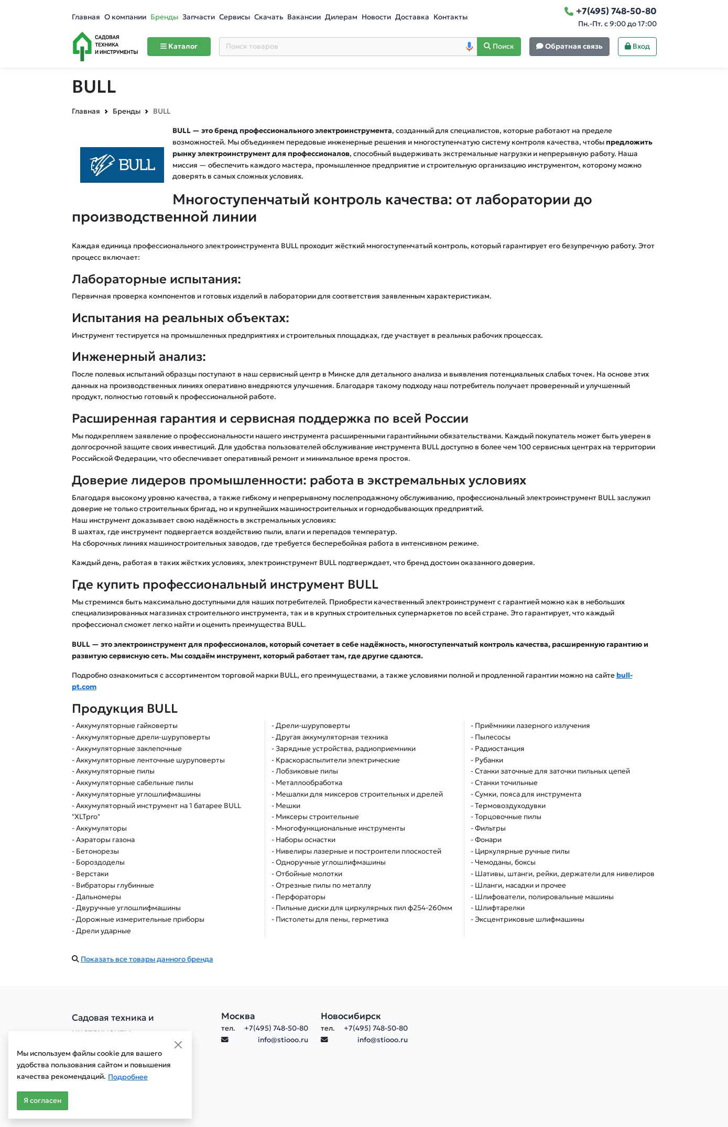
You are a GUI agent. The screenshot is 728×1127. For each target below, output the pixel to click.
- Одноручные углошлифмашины (328, 862)
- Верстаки (90, 873)
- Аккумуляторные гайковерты (125, 725)
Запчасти (198, 17)
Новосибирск (351, 1016)
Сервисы (234, 17)
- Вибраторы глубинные (113, 885)
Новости (376, 17)
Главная (86, 17)
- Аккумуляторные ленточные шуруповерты (148, 760)
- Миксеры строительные (315, 816)
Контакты (450, 17)
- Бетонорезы (95, 851)
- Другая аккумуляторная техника (329, 737)
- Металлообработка (306, 782)
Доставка (412, 17)
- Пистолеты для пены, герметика (329, 919)
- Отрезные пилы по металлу (321, 885)
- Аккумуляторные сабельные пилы (132, 782)
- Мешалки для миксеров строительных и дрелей (357, 794)
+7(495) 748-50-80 (276, 1028)
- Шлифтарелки (498, 907)
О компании (125, 17)
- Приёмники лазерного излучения (530, 725)
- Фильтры (488, 828)
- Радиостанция (498, 748)
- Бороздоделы (98, 862)
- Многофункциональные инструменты (338, 828)
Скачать (268, 17)
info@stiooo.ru (283, 1039)
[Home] (105, 46)
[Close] (178, 1045)
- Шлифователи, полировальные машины (542, 896)
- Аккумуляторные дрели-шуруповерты (141, 737)
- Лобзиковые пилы (304, 771)
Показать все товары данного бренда (147, 959)
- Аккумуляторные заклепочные (127, 748)
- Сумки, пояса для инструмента (526, 794)
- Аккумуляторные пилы (113, 771)
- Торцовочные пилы (506, 816)
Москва (238, 1016)
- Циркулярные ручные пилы (520, 851)
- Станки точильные (504, 782)
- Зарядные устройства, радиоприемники (343, 748)
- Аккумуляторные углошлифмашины (136, 794)
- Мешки (285, 805)
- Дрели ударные (101, 930)
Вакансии (304, 17)
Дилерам (341, 17)
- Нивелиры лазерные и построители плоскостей (356, 851)
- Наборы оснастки (303, 839)
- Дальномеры (96, 896)
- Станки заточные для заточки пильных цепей (550, 771)
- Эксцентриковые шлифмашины (527, 919)
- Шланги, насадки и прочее (518, 885)
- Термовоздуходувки (508, 805)
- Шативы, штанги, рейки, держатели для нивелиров (563, 873)
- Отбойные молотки (306, 873)
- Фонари (486, 839)
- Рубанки (487, 760)
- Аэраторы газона (103, 839)
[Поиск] (499, 47)
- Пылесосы (490, 737)
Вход (637, 46)
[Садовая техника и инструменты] (140, 1025)
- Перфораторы (298, 896)
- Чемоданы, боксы (503, 862)
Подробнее (128, 1077)
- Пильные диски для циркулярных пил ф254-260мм (361, 907)
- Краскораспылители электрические (335, 760)
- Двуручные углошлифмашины (126, 907)
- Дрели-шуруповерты (310, 725)
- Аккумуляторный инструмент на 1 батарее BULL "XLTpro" (156, 811)
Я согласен (42, 1100)
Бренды (164, 17)
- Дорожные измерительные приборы (138, 919)
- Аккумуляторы (99, 828)
